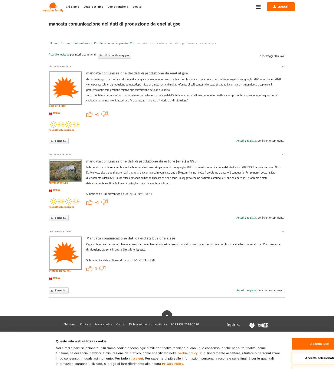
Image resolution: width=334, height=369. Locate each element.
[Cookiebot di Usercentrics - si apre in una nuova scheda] (27, 361)
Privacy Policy (231, 347)
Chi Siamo (72, 7)
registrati (64, 54)
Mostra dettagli (224, 360)
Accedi (53, 54)
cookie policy (197, 336)
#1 (283, 66)
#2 (283, 154)
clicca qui (175, 341)
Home (53, 43)
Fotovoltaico (82, 43)
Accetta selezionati (298, 341)
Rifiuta (299, 355)
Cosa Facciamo (93, 7)
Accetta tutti (298, 327)
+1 (89, 114)
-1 (104, 114)
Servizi (137, 7)
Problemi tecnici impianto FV (113, 43)
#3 (283, 231)
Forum (65, 43)
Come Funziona (118, 7)
